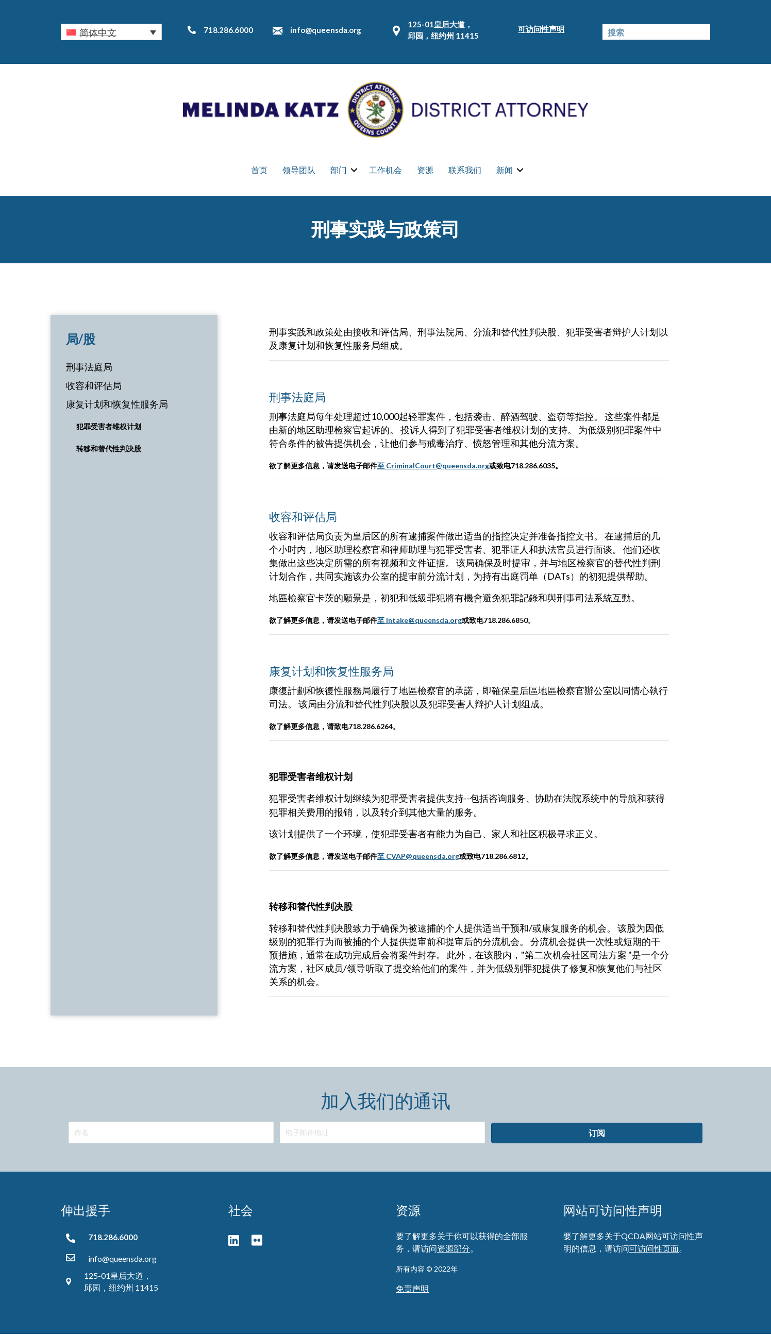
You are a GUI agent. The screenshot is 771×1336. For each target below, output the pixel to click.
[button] (111, 32)
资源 (425, 170)
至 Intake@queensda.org (419, 621)
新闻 (504, 170)
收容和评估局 (94, 387)
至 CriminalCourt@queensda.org (433, 467)
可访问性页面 (654, 1250)
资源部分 (453, 1250)
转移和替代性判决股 (108, 450)
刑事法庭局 (89, 368)
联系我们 (464, 170)
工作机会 (385, 170)
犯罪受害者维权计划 (108, 428)
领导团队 (298, 170)
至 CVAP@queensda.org (418, 857)
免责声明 (412, 1290)
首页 (259, 170)
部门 (338, 170)
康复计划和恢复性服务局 (117, 406)
